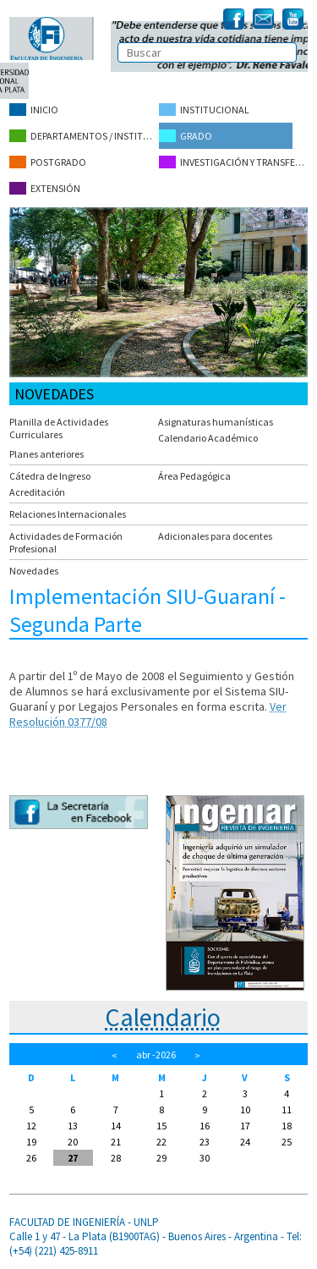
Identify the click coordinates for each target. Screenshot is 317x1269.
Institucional (204, 109)
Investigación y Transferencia (233, 162)
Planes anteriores (46, 454)
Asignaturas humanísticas (215, 421)
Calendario (163, 1017)
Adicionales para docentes (215, 536)
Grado (185, 135)
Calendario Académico (208, 437)
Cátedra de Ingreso (49, 476)
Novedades (33, 570)
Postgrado (47, 162)
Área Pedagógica (194, 476)
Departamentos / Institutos (83, 135)
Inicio (33, 109)
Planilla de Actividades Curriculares (58, 428)
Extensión (44, 188)
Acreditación (37, 492)
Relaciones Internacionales (67, 514)
